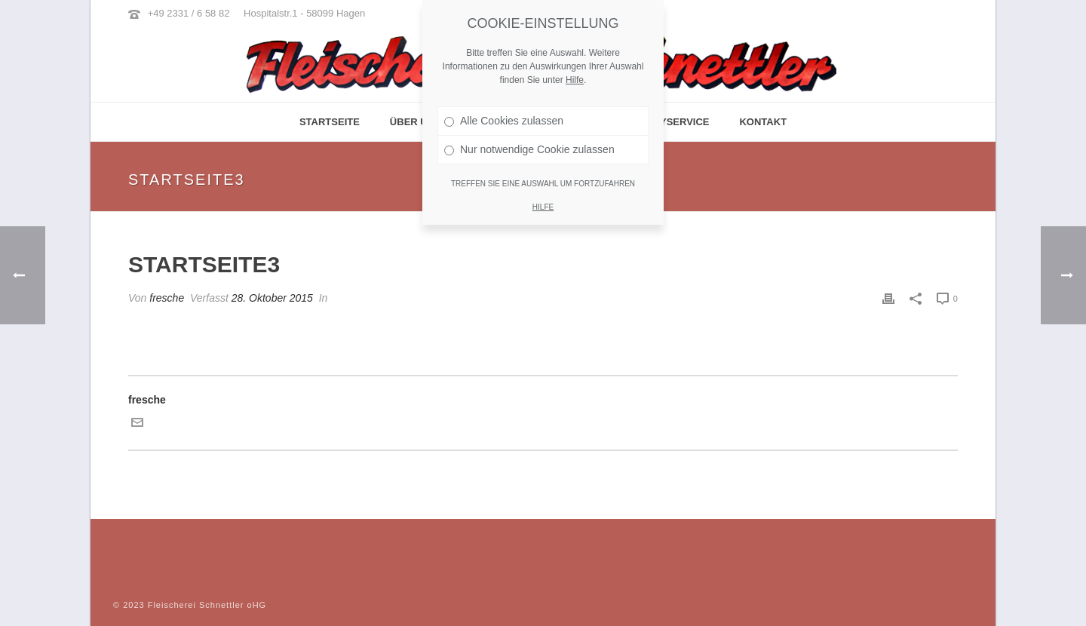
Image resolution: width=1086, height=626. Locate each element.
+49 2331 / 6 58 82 (189, 13)
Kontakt (763, 121)
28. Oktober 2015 (272, 298)
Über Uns (415, 121)
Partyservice (672, 121)
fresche (166, 298)
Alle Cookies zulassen (503, 120)
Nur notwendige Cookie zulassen (529, 149)
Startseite (329, 121)
